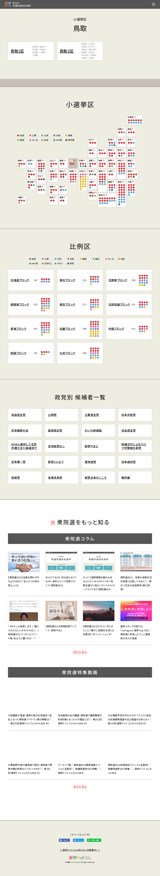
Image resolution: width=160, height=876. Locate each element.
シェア (65, 840)
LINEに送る (95, 840)
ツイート (79, 840)
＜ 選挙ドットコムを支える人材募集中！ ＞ (80, 849)
